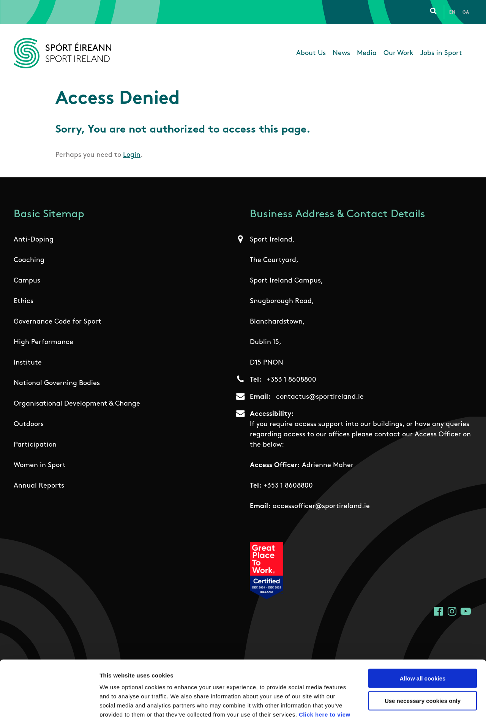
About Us (311, 53)
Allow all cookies (423, 626)
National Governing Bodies (57, 383)
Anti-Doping (34, 239)
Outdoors (29, 424)
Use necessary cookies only (423, 648)
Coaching (29, 260)
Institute (28, 362)
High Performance (43, 342)
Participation (35, 445)
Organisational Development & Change (77, 403)
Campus (27, 280)
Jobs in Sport (441, 53)
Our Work (398, 53)
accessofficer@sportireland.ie (321, 506)
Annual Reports (39, 486)
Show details (398, 702)
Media (367, 53)
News (341, 53)
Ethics (23, 301)
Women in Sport (40, 465)
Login (131, 155)
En (452, 12)
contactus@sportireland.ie (320, 397)
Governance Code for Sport (57, 321)
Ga (465, 12)
